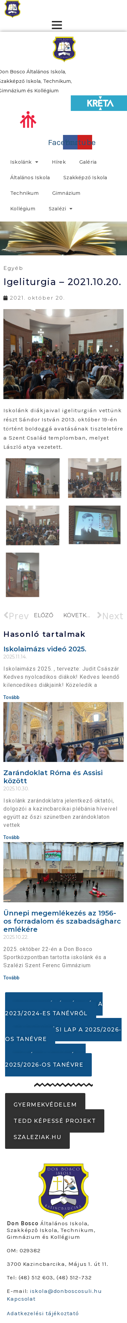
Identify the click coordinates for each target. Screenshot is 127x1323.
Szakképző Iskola (85, 178)
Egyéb (13, 268)
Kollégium (22, 209)
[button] (54, 1008)
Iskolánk (24, 162)
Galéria (88, 162)
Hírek (59, 162)
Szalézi (61, 208)
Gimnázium (66, 193)
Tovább (11, 697)
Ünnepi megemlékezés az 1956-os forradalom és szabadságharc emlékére (62, 921)
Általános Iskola (30, 178)
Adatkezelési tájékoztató (43, 1313)
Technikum (24, 193)
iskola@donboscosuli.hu (66, 1290)
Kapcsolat (21, 1298)
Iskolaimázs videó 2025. (44, 649)
